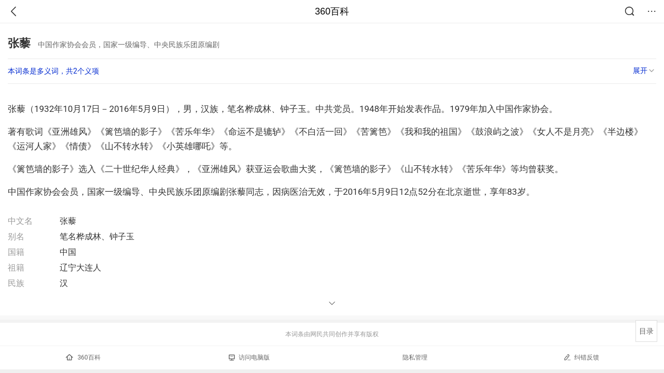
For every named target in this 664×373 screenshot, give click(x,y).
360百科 (332, 11)
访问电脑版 (249, 357)
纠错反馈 (581, 357)
